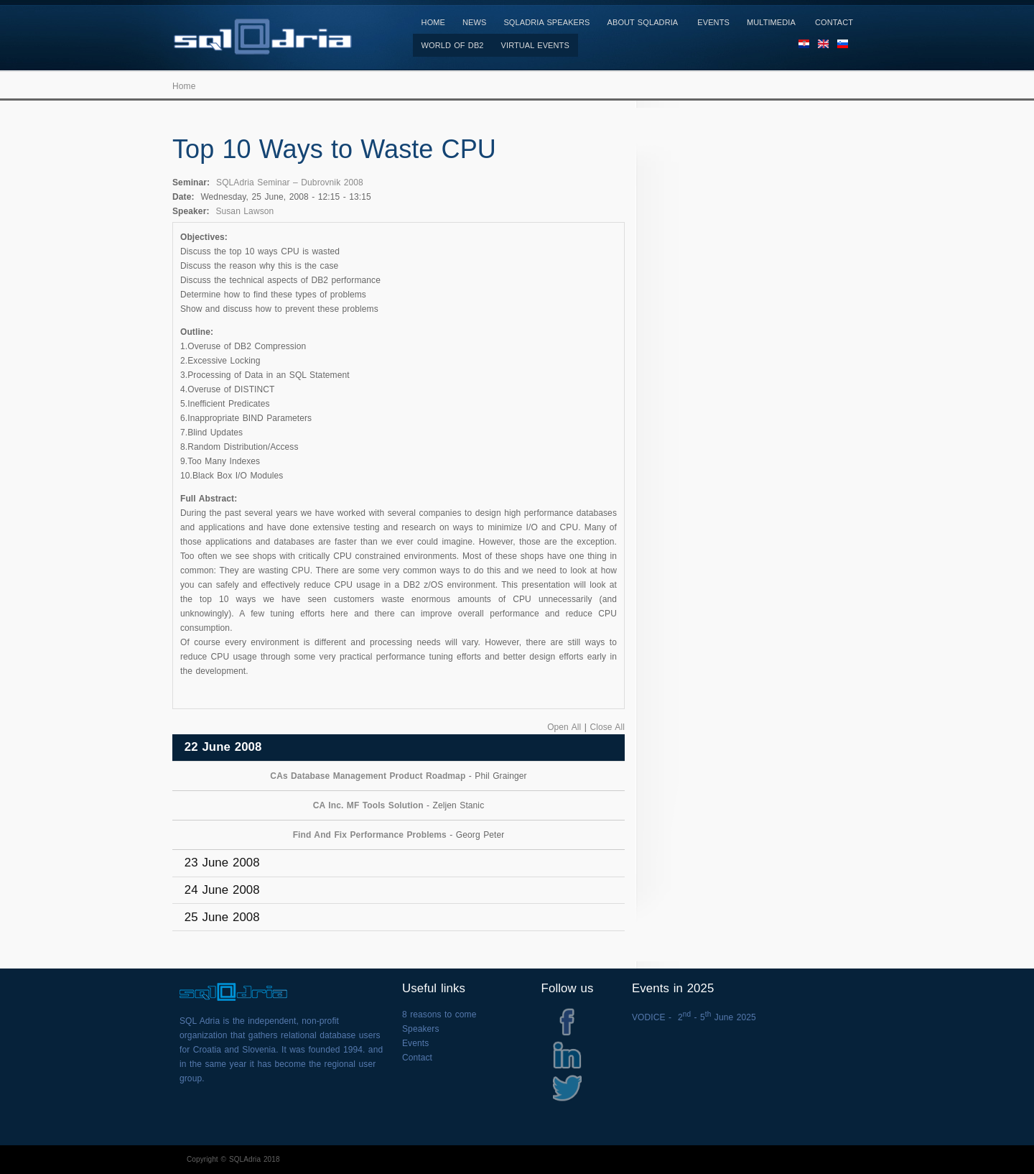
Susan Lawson (244, 211)
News (474, 22)
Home (433, 22)
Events (713, 22)
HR (803, 48)
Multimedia (771, 22)
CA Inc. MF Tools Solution (368, 805)
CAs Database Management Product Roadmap (367, 776)
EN (823, 48)
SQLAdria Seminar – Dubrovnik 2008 (289, 182)
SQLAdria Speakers (546, 22)
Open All (564, 727)
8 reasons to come (439, 1014)
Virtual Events (535, 45)
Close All (607, 727)
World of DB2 (452, 45)
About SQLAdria (643, 22)
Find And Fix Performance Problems (370, 835)
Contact (834, 22)
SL (842, 48)
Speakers (420, 1029)
